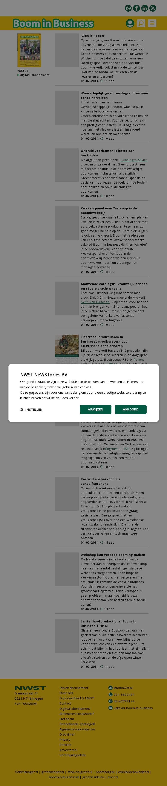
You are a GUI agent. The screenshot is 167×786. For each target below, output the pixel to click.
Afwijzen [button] (95, 409)
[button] (31, 409)
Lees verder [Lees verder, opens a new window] (70, 398)
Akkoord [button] (130, 409)
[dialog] (83, 393)
